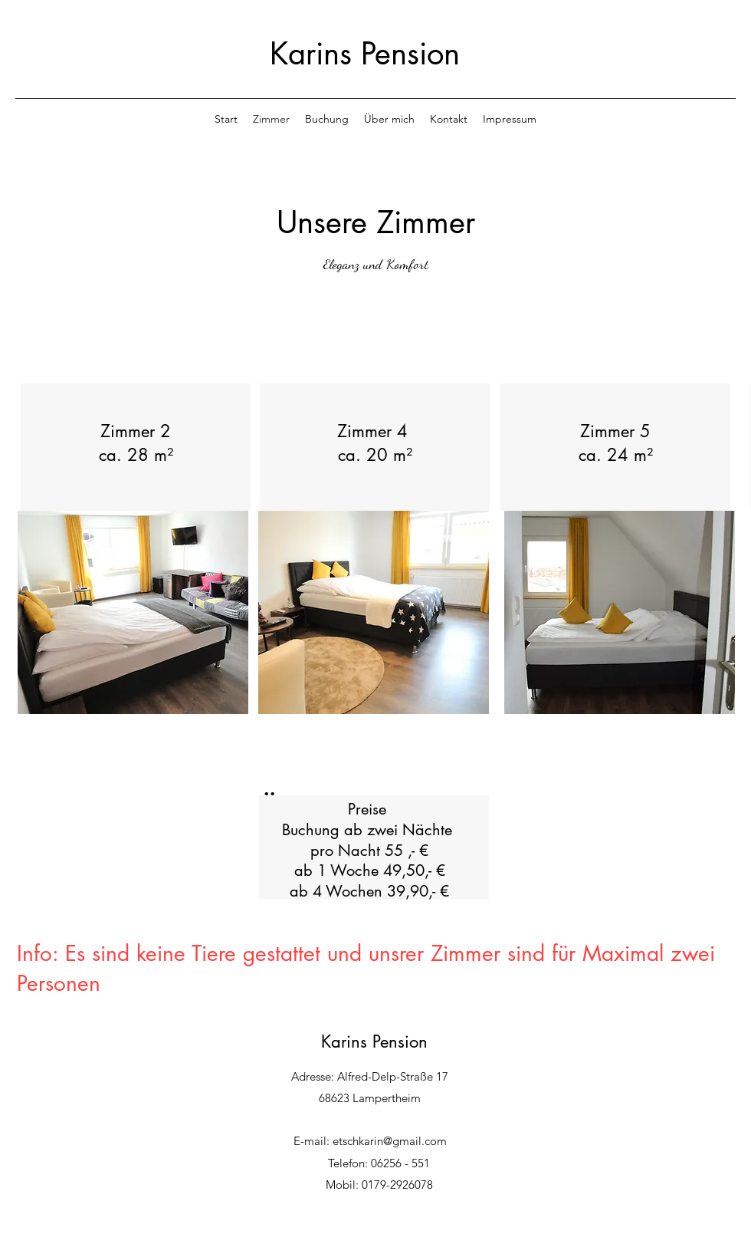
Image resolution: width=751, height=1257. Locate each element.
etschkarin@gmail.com (390, 1141)
